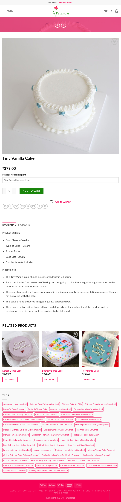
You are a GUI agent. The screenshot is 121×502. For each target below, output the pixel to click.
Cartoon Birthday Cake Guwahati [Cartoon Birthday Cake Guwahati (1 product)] (88, 409)
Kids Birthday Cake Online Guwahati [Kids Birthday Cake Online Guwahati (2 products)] (19, 445)
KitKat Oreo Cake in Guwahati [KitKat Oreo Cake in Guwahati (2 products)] (51, 445)
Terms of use (61, 493)
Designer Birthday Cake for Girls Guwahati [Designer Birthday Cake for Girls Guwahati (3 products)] (22, 429)
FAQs (40, 491)
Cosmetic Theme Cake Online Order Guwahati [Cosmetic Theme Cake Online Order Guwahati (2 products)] (23, 419)
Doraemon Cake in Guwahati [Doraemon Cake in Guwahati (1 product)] (16, 434)
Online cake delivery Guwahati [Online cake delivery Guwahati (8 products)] (96, 455)
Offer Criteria (53, 491)
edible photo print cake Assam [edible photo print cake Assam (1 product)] (85, 434)
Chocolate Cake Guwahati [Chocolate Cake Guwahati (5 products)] (46, 414)
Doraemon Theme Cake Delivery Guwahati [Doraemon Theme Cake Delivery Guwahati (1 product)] (50, 434)
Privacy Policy (71, 491)
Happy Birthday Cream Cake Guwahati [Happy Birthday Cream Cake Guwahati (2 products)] (78, 440)
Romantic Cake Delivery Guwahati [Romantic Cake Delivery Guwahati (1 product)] (18, 465)
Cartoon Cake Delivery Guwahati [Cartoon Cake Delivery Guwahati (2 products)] (17, 414)
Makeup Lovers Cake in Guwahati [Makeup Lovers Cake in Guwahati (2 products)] (70, 450)
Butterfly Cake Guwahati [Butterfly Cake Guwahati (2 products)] (14, 409)
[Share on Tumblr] (39, 206)
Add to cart (31, 190)
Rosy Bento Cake (90, 370)
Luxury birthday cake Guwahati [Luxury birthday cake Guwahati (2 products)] (17, 450)
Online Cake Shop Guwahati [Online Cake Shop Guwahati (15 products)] (15, 460)
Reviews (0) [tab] (24, 225)
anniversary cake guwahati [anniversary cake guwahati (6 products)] (15, 404)
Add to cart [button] (10, 379)
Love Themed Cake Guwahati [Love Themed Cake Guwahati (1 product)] (81, 445)
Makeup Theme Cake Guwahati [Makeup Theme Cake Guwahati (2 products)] (101, 450)
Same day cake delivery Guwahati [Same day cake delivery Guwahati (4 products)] (102, 465)
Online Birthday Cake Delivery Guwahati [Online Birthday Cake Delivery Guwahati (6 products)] (21, 455)
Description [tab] (9, 225)
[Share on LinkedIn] (33, 206)
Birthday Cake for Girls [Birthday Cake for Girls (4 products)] (72, 404)
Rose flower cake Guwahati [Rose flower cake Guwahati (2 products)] (72, 465)
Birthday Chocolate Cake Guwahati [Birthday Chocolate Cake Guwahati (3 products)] (100, 404)
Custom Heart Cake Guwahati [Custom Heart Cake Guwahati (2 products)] (60, 419)
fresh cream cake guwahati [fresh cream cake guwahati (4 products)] (46, 440)
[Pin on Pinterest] (28, 206)
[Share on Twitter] (16, 206)
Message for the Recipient (14, 174)
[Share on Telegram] (45, 206)
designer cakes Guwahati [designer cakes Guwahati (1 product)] (87, 429)
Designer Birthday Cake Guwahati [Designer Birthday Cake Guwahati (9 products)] (58, 429)
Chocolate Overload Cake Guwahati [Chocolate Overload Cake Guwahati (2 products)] (77, 414)
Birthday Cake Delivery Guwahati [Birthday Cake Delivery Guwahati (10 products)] (44, 404)
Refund (86, 491)
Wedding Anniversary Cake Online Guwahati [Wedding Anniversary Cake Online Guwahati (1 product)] (48, 470)
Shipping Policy (101, 491)
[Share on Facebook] (11, 206)
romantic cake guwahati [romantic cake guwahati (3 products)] (46, 465)
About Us (15, 491)
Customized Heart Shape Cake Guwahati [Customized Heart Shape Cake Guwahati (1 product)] (21, 424)
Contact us (29, 491)
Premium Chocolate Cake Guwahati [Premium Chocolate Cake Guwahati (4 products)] (83, 460)
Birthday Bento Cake (52, 370)
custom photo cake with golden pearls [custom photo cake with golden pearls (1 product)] (92, 424)
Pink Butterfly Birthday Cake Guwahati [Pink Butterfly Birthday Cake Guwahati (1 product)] (48, 460)
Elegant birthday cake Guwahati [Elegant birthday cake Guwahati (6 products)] (17, 440)
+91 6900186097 (66, 2)
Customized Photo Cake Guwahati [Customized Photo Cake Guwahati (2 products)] (57, 424)
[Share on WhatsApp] (5, 206)
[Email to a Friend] (22, 206)
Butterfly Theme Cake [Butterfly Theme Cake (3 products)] (37, 409)
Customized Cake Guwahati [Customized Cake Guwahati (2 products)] (88, 419)
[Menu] (8, 11)
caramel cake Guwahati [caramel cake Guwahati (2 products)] (60, 409)
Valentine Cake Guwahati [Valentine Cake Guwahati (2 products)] (14, 470)
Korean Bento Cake (12, 370)
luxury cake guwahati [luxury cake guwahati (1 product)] (43, 450)
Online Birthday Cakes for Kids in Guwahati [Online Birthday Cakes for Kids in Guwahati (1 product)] (61, 455)
